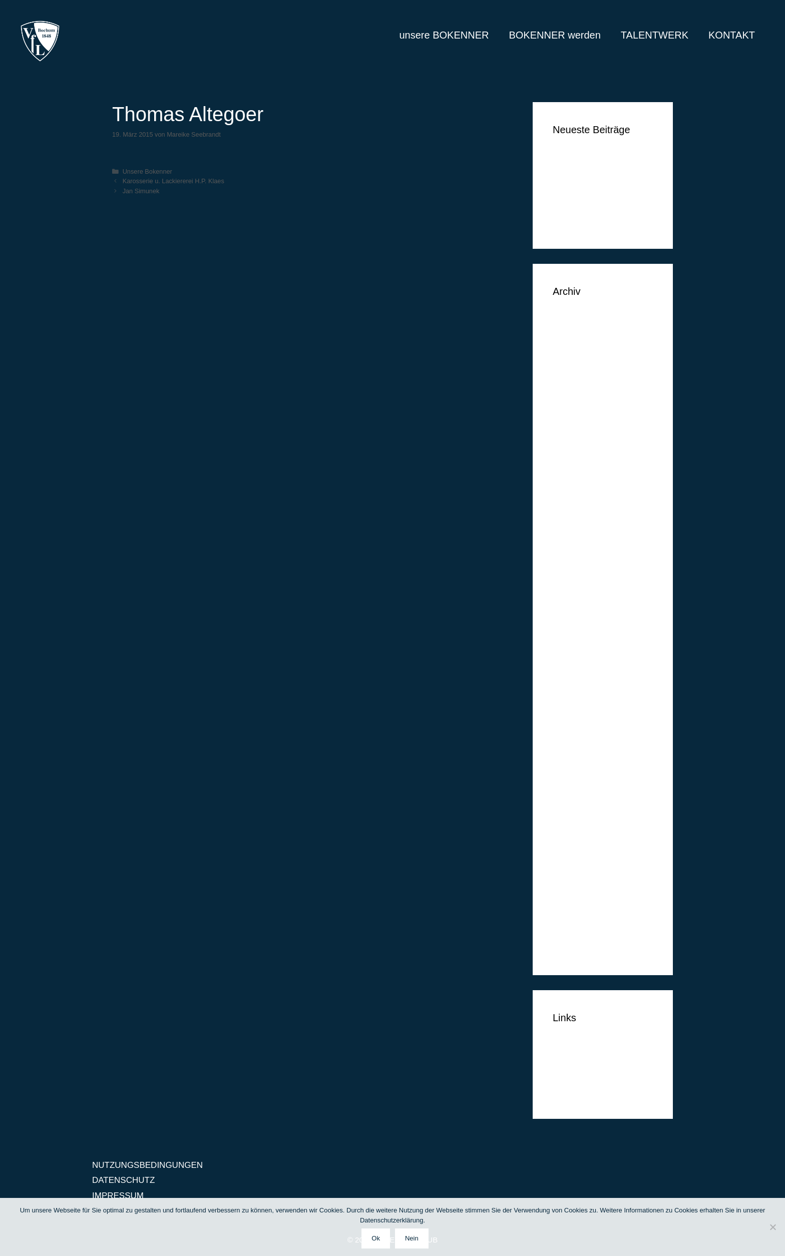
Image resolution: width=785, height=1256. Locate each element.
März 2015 (573, 747)
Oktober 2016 (578, 473)
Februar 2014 (578, 946)
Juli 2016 (570, 518)
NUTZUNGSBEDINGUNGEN (147, 1165)
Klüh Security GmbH (591, 219)
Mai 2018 (570, 365)
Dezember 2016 (583, 442)
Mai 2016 (570, 534)
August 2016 (576, 503)
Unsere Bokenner (147, 171)
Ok (375, 1238)
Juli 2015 (570, 686)
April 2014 (572, 915)
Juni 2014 (571, 885)
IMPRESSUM (578, 1089)
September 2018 (584, 320)
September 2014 (584, 839)
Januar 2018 (576, 396)
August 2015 (576, 671)
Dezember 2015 (583, 610)
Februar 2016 (578, 579)
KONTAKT (731, 35)
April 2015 (572, 732)
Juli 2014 (570, 870)
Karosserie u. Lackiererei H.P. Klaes (173, 181)
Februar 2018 (578, 381)
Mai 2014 (570, 900)
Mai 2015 (570, 717)
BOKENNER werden (554, 35)
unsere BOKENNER (444, 35)
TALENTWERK (654, 35)
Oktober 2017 (578, 411)
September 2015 (584, 656)
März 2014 (573, 931)
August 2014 (576, 854)
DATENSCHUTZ (584, 1074)
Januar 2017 (576, 427)
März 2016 (573, 564)
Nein (412, 1238)
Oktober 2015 (578, 640)
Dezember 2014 (583, 793)
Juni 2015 (571, 701)
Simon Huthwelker (587, 204)
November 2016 (583, 457)
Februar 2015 (578, 762)
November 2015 (583, 625)
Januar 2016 (576, 595)
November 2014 (583, 808)
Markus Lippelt (580, 189)
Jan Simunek (141, 191)
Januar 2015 (576, 778)
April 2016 (572, 549)
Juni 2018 (571, 350)
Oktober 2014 (578, 823)
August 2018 (576, 335)
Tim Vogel (571, 174)
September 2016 (584, 488)
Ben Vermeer (577, 158)
